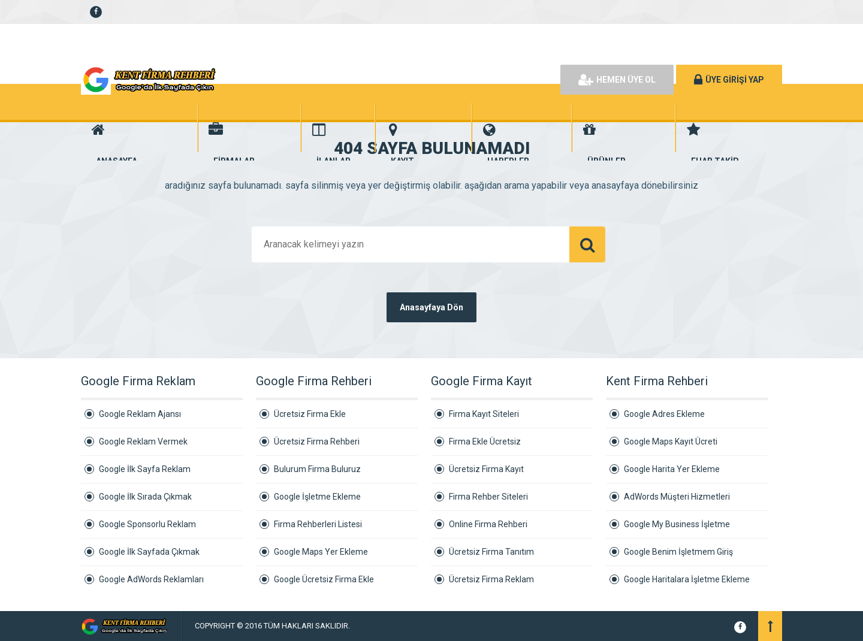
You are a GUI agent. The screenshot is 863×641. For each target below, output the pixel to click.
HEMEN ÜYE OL (617, 80)
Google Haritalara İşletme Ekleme (687, 579)
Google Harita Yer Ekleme (672, 469)
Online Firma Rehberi (488, 524)
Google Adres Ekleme (664, 414)
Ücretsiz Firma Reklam (491, 579)
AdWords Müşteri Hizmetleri (677, 496)
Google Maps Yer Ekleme (321, 552)
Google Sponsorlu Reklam (147, 524)
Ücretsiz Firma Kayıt (486, 469)
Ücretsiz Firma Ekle (310, 414)
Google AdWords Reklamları (151, 579)
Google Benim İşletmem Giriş (678, 552)
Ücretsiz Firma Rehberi (317, 441)
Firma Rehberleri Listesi (318, 524)
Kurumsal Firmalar (383, 625)
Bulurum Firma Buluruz (317, 469)
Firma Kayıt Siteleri (484, 414)
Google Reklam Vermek (143, 441)
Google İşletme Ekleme (317, 496)
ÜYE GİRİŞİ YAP (729, 80)
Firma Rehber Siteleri (488, 496)
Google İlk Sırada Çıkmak (145, 496)
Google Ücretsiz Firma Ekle (324, 579)
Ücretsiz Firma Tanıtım (491, 552)
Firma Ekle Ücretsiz (485, 441)
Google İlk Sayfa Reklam (145, 469)
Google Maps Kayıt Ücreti (670, 441)
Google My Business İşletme (677, 524)
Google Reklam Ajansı (140, 414)
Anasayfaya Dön (431, 307)
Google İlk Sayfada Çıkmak (149, 552)
